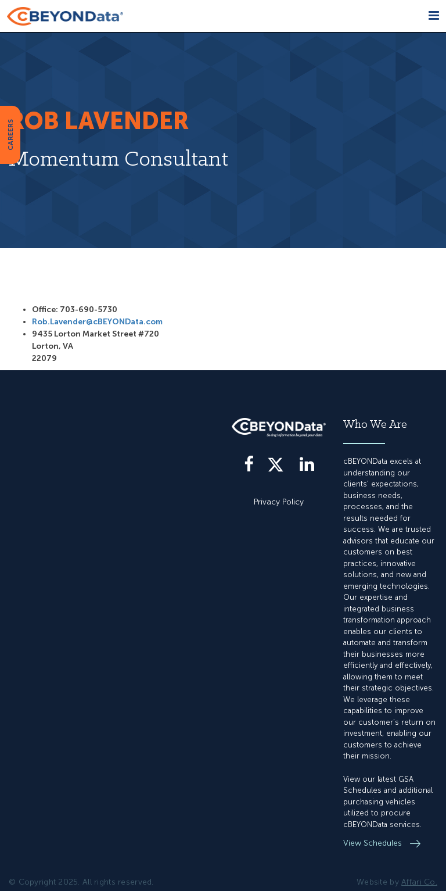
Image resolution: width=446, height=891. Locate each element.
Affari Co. (419, 882)
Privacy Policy (279, 502)
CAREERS (10, 135)
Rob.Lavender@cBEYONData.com (97, 322)
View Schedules (373, 843)
